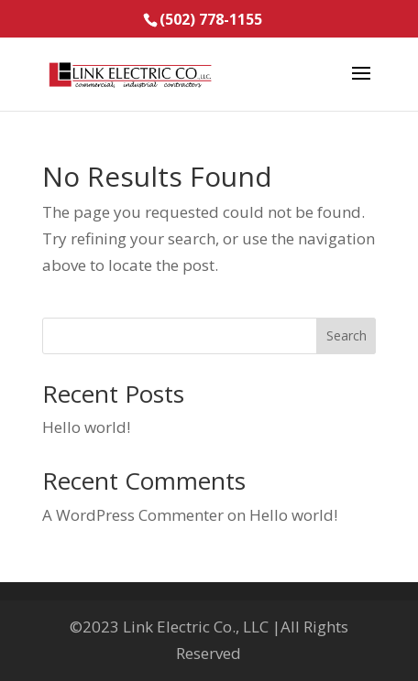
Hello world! (86, 427)
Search (346, 335)
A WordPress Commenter (133, 514)
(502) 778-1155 (211, 19)
